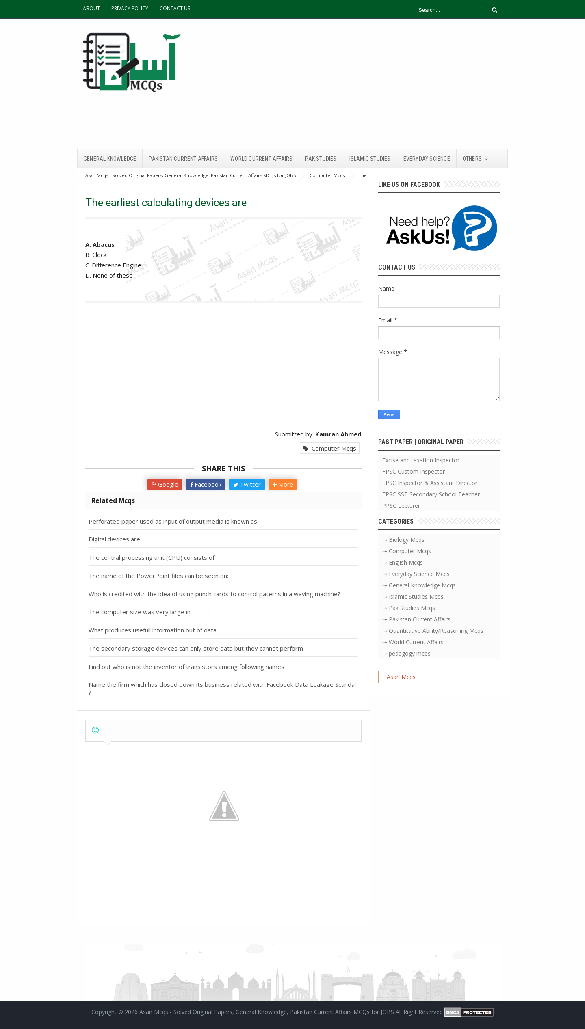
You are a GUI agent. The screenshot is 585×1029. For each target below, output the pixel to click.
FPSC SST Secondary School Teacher (431, 494)
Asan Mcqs (401, 677)
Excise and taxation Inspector (420, 460)
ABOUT (91, 8)
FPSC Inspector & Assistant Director (429, 483)
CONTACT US (175, 8)
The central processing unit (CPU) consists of (151, 557)
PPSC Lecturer (401, 505)
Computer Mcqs (329, 448)
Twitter (247, 484)
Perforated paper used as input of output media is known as (173, 521)
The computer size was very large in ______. (149, 612)
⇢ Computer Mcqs (406, 551)
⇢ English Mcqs (402, 562)
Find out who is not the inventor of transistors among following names (186, 666)
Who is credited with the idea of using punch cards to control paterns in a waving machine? (214, 594)
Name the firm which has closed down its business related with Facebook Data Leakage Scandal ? (222, 688)
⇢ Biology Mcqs (403, 540)
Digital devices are (114, 539)
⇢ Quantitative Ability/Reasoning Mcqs (432, 630)
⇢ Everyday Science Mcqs (416, 574)
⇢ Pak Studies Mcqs (408, 608)
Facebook (205, 484)
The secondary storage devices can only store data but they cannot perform (196, 648)
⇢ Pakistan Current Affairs (416, 619)
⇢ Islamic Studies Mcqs (413, 596)
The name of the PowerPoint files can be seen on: (158, 576)
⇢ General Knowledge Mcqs (419, 585)
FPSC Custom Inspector (413, 471)
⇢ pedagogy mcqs (406, 653)
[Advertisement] (360, 83)
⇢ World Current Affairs (413, 642)
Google (165, 484)
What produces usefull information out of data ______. (162, 630)
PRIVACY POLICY (129, 8)
